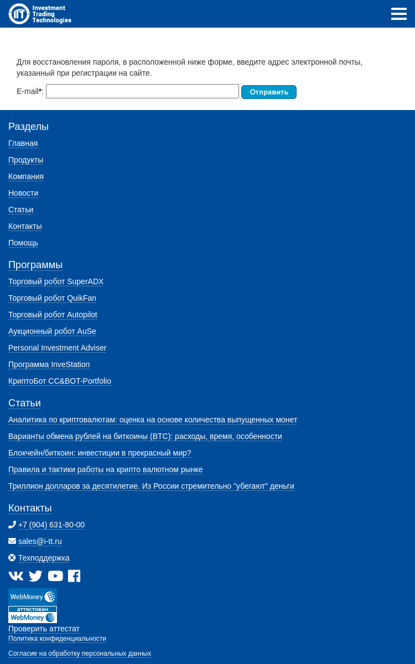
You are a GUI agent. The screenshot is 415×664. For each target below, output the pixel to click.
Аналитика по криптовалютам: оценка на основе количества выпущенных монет (152, 419)
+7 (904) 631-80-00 (51, 524)
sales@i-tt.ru (40, 541)
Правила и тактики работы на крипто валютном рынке (105, 469)
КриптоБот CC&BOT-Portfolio (59, 381)
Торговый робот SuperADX (55, 281)
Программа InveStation (49, 364)
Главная (23, 143)
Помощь (23, 242)
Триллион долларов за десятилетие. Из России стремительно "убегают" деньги (151, 486)
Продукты (25, 159)
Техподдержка (44, 557)
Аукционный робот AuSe (52, 331)
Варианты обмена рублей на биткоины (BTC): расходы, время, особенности (145, 436)
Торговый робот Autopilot (52, 314)
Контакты (25, 226)
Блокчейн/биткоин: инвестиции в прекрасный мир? (99, 452)
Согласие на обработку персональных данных (79, 653)
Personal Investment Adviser (57, 347)
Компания (26, 176)
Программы (35, 264)
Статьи (20, 209)
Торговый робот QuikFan (52, 298)
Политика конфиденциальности (57, 638)
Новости (23, 193)
